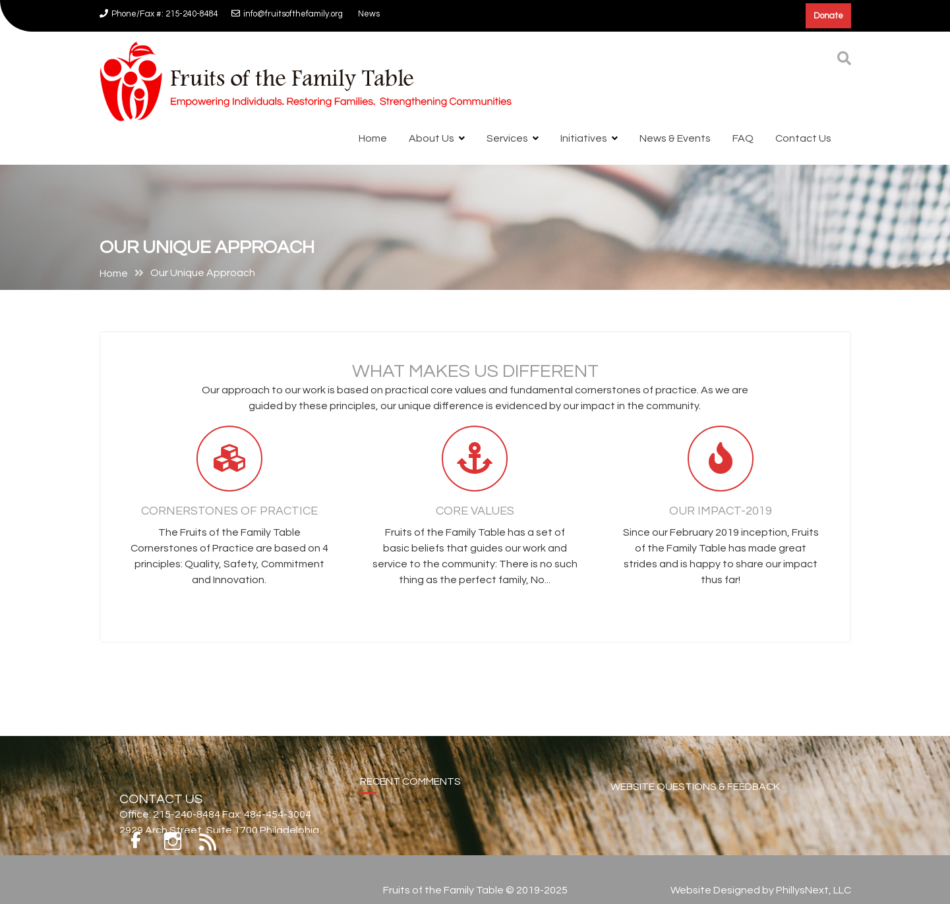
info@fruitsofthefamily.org (287, 13)
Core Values (475, 516)
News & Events (675, 138)
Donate (828, 15)
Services (507, 138)
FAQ (743, 138)
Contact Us (803, 138)
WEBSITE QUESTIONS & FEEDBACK (695, 796)
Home (373, 138)
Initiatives (583, 138)
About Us (431, 138)
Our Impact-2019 (720, 516)
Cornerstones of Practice (229, 516)
